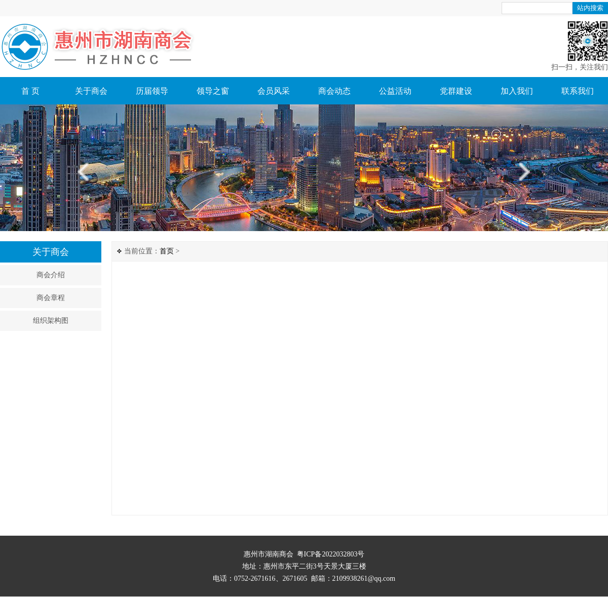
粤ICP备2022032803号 (331, 554)
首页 (167, 251)
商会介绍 (50, 275)
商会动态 (334, 91)
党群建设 (456, 91)
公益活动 (395, 91)
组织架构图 (50, 320)
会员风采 (273, 91)
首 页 (30, 91)
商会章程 (50, 298)
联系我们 (577, 91)
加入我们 (517, 91)
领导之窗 (213, 91)
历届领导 (152, 91)
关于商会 (91, 91)
